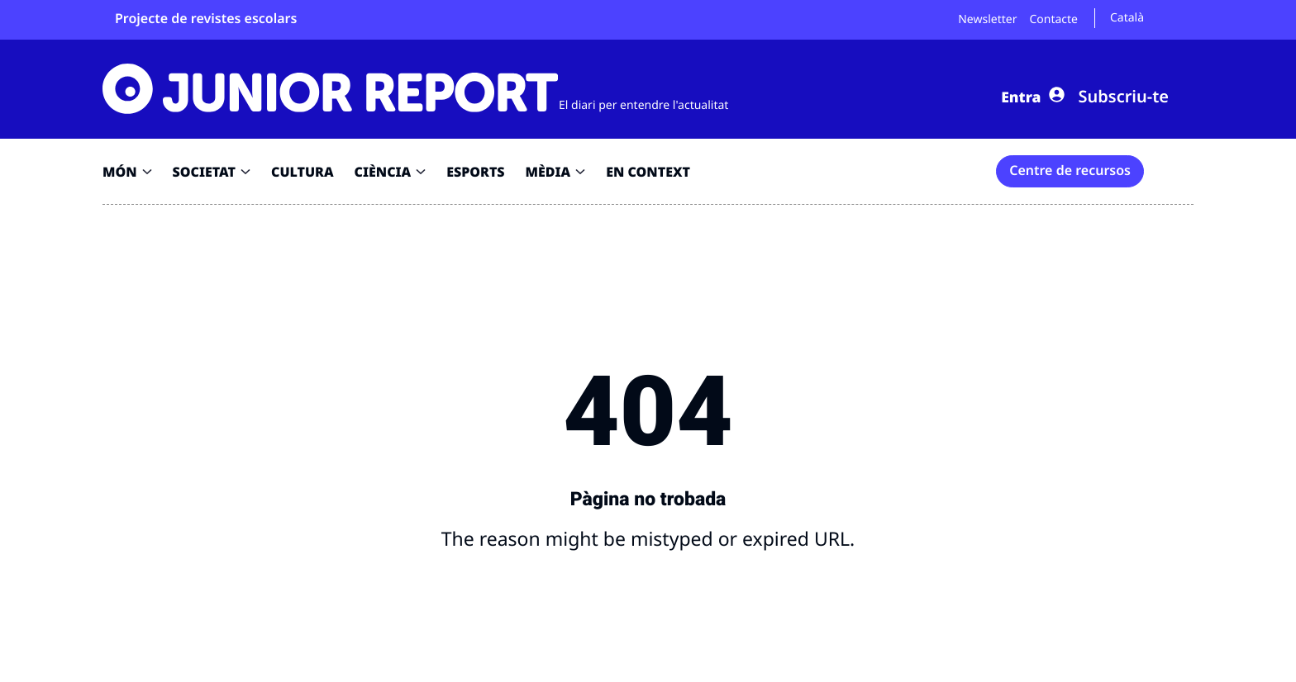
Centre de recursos (1070, 170)
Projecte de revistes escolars (206, 18)
